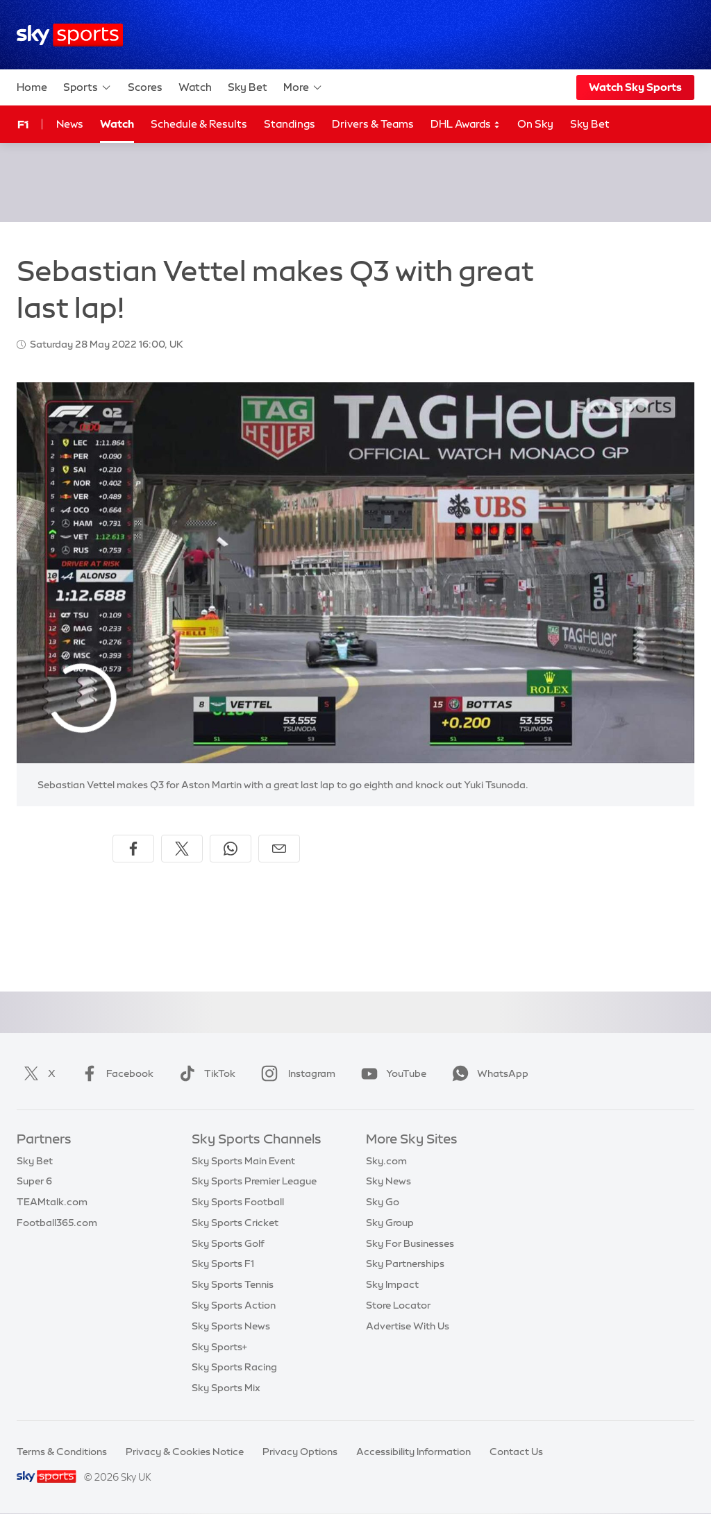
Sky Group (390, 1222)
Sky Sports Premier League (254, 1181)
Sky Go (382, 1202)
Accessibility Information (413, 1451)
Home (32, 87)
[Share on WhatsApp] (230, 848)
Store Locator (398, 1305)
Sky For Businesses (410, 1243)
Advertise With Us (407, 1326)
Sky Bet (247, 87)
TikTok (204, 1073)
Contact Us (516, 1451)
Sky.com (386, 1161)
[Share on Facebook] (133, 848)
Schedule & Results (199, 124)
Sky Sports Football (238, 1202)
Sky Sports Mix (226, 1388)
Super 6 (34, 1181)
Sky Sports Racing (234, 1367)
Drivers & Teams (373, 124)
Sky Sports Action (234, 1305)
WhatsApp (487, 1073)
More (303, 87)
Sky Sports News (231, 1326)
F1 (22, 124)
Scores (145, 87)
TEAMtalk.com (52, 1202)
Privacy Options (299, 1451)
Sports (87, 87)
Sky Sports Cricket (235, 1222)
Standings (289, 124)
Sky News (388, 1181)
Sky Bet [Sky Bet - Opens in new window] (590, 124)
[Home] (70, 35)
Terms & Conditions (62, 1451)
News (69, 124)
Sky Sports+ (219, 1347)
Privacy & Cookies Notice (185, 1451)
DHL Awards (465, 124)
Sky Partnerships (405, 1263)
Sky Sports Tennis (233, 1284)
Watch (195, 87)
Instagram (295, 1073)
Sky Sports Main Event (243, 1161)
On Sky (535, 124)
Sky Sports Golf (228, 1243)
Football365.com (57, 1222)
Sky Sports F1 (223, 1263)
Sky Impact (392, 1284)
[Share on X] (182, 848)
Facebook (114, 1073)
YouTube (391, 1073)
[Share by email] (279, 848)
